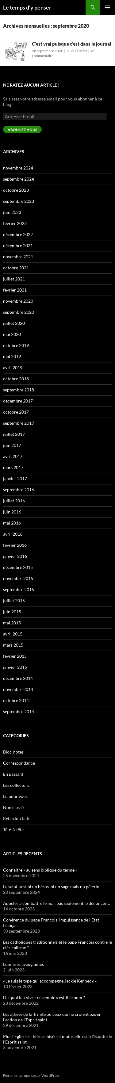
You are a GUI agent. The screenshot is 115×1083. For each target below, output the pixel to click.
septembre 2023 (18, 201)
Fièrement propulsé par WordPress (31, 1075)
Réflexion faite (16, 818)
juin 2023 (12, 212)
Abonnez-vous (22, 129)
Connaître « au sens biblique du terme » (40, 870)
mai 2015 (12, 622)
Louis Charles (76, 50)
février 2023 (15, 223)
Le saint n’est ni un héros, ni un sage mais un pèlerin (51, 886)
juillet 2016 (14, 500)
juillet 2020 (14, 323)
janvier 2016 (15, 556)
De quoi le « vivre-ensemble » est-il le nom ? (44, 997)
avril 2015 (12, 633)
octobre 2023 (16, 190)
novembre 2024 (18, 167)
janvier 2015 (15, 667)
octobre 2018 (16, 378)
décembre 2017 (18, 400)
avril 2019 (12, 367)
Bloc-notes (13, 751)
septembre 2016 (18, 489)
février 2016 (15, 545)
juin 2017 (12, 445)
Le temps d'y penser (27, 7)
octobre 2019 (16, 345)
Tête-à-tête (13, 829)
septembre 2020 (18, 312)
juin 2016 (12, 511)
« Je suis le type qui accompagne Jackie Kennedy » (50, 980)
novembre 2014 (18, 689)
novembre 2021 (18, 256)
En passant (13, 774)
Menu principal (107, 7)
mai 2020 (12, 334)
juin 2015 (12, 611)
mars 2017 (13, 467)
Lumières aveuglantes (23, 964)
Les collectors (16, 785)
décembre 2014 (18, 678)
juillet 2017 (14, 434)
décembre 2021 (18, 245)
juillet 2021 (14, 278)
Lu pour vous (15, 796)
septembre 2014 (18, 711)
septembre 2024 (18, 179)
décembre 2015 (18, 567)
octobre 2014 (16, 700)
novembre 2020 (18, 301)
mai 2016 (12, 522)
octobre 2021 (16, 267)
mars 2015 (13, 645)
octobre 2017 (16, 412)
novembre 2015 (18, 578)
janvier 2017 (15, 478)
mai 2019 (12, 356)
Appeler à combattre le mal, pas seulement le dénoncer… (56, 903)
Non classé (13, 807)
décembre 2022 (18, 234)
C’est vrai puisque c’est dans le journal (71, 44)
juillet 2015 (14, 600)
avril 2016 (12, 534)
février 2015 (15, 656)
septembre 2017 (18, 423)
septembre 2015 (18, 589)
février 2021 (15, 289)
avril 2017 (12, 456)
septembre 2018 (18, 389)
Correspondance (19, 763)
